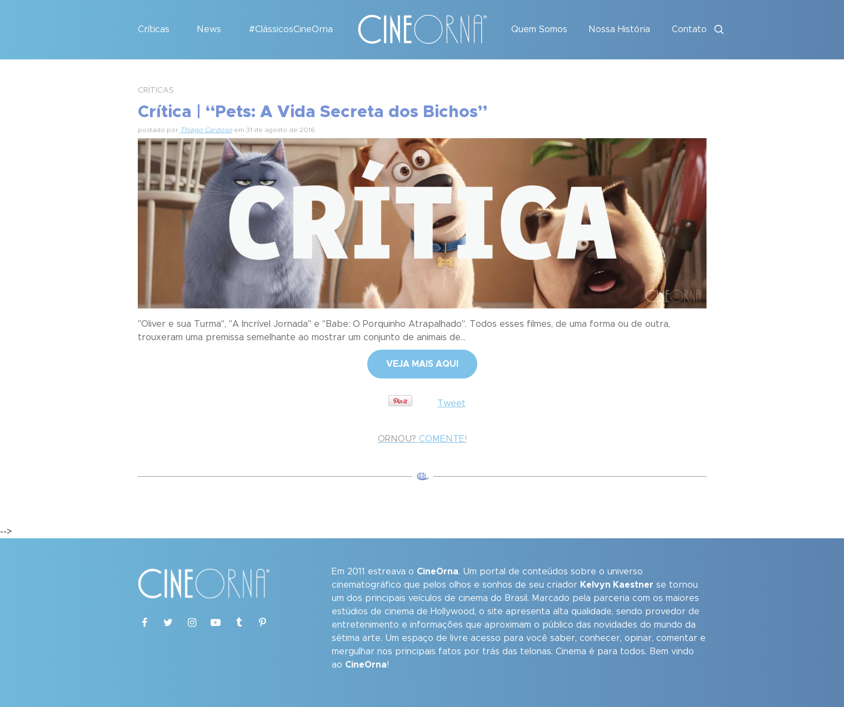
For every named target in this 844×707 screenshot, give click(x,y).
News (209, 29)
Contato (689, 29)
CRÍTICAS (156, 90)
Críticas (153, 29)
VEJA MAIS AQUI (422, 364)
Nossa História (619, 29)
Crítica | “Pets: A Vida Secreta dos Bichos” (312, 112)
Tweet (451, 403)
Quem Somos (539, 29)
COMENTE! (422, 439)
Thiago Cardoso (206, 130)
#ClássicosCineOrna (291, 29)
